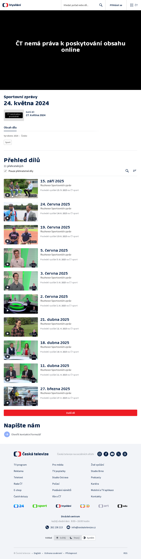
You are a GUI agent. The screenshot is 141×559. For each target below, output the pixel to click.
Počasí (55, 482)
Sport (8, 142)
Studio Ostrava (60, 476)
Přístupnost (71, 552)
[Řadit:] (134, 169)
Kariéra (95, 482)
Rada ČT (18, 482)
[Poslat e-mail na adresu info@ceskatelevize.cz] (81, 526)
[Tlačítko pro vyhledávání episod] (127, 170)
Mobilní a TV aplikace (102, 489)
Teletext (18, 476)
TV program (20, 463)
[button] (22, 187)
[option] (61, 537)
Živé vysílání (97, 463)
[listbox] (75, 537)
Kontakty (96, 495)
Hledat (100, 6)
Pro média (57, 463)
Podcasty (96, 476)
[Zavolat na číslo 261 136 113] (54, 526)
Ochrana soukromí (53, 552)
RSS (125, 552)
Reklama (18, 470)
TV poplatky (58, 470)
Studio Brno (97, 470)
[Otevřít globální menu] (133, 5)
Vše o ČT (56, 495)
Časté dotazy (21, 495)
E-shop (17, 489)
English (37, 552)
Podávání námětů (61, 489)
